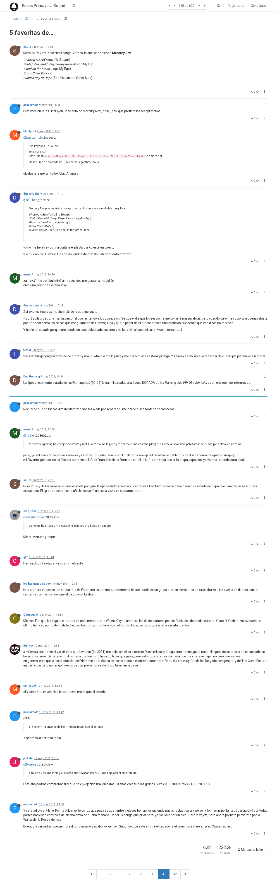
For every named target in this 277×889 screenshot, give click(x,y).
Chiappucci (30, 614)
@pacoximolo (33, 137)
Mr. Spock (29, 131)
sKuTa (27, 46)
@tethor (29, 435)
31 (164, 874)
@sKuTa (29, 200)
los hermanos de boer (37, 583)
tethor (27, 350)
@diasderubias (34, 517)
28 (130, 874)
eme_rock (29, 511)
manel (27, 274)
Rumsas (28, 645)
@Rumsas (30, 764)
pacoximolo (30, 105)
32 (175, 874)
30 (153, 874)
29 (141, 874)
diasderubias (31, 193)
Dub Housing (31, 376)
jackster (28, 758)
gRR (26, 557)
